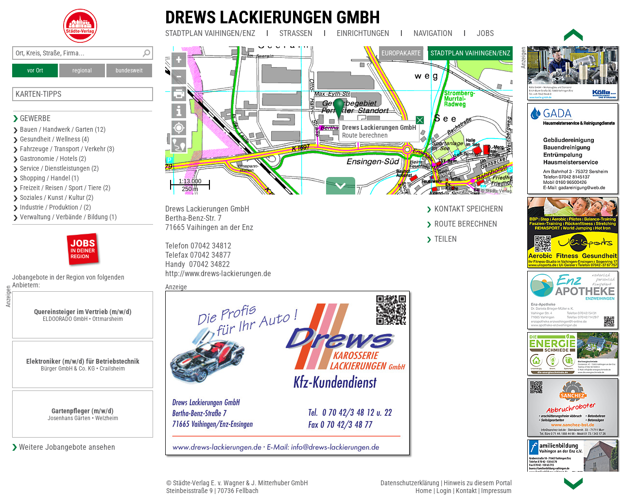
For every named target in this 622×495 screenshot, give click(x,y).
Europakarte (401, 53)
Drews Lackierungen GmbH (272, 17)
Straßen (295, 33)
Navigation (433, 33)
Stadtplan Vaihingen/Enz (210, 33)
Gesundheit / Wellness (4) (54, 139)
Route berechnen (365, 135)
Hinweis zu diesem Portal (478, 483)
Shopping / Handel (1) (49, 178)
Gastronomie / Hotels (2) (53, 158)
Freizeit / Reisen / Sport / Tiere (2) (65, 188)
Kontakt (466, 491)
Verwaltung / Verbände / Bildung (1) (68, 217)
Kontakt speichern (468, 208)
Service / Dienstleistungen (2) (59, 168)
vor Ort (35, 70)
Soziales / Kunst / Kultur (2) (56, 197)
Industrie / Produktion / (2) (55, 207)
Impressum (496, 491)
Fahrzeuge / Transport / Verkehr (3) (67, 149)
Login (443, 491)
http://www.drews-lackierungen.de (218, 273)
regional (82, 70)
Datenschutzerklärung (409, 483)
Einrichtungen (363, 33)
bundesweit (129, 70)
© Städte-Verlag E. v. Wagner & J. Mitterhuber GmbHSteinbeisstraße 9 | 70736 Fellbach (237, 487)
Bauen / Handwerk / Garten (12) (62, 129)
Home (423, 491)
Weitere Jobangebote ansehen (67, 447)
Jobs (485, 33)
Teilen (445, 239)
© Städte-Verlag (496, 191)
